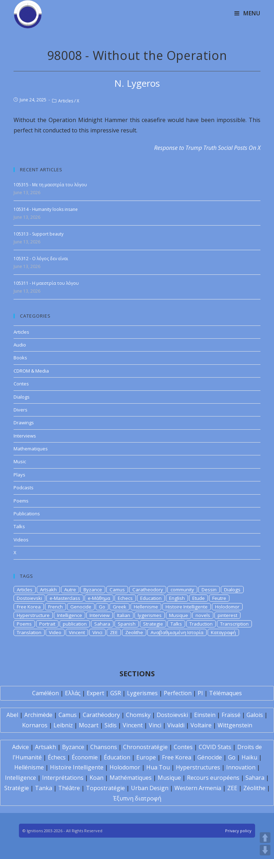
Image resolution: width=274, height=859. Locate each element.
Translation (29, 632)
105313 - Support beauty (39, 234)
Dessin (209, 589)
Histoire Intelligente (187, 606)
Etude (198, 598)
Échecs (57, 757)
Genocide (80, 606)
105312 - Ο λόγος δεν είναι (41, 259)
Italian (123, 615)
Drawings (24, 422)
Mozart (88, 725)
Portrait (47, 624)
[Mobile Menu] (247, 13)
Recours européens (213, 778)
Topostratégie (105, 788)
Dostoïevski (172, 715)
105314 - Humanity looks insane (46, 209)
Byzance (92, 589)
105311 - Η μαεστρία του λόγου (46, 283)
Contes (21, 383)
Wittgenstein (235, 725)
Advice (20, 747)
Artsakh (48, 589)
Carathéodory (101, 715)
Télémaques (225, 693)
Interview (100, 615)
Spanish (127, 624)
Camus (117, 589)
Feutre (219, 598)
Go (102, 606)
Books (20, 357)
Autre (70, 589)
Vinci (97, 632)
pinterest (227, 615)
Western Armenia (197, 788)
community (182, 589)
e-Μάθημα (99, 598)
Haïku (249, 757)
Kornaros (34, 725)
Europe (146, 757)
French (55, 606)
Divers (20, 409)
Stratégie (16, 788)
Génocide (209, 757)
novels (203, 615)
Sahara (102, 624)
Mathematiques (31, 448)
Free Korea (29, 606)
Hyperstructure (33, 615)
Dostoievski (29, 598)
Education (151, 598)
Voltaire (201, 725)
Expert (95, 693)
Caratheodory (147, 589)
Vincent (77, 632)
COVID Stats (215, 747)
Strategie (153, 624)
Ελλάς (73, 693)
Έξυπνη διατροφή (137, 798)
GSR (115, 693)
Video (55, 632)
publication (75, 624)
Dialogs (22, 397)
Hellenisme (146, 606)
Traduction (201, 624)
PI (200, 693)
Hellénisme (29, 767)
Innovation (240, 767)
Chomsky (138, 715)
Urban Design (149, 788)
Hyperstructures (198, 767)
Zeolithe (134, 632)
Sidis (111, 725)
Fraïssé (231, 715)
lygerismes (150, 615)
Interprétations (62, 778)
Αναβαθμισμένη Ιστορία (177, 632)
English (177, 598)
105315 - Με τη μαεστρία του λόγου (50, 185)
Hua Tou (158, 767)
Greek (119, 606)
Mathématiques (131, 778)
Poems (21, 500)
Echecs (125, 598)
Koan (96, 778)
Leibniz (63, 725)
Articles (65, 101)
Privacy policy (238, 830)
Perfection (178, 693)
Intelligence (69, 615)
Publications (27, 513)
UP (265, 837)
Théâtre (69, 788)
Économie (85, 757)
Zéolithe (254, 788)
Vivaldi (175, 725)
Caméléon (45, 693)
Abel (12, 715)
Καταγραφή (223, 632)
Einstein (204, 715)
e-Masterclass (65, 598)
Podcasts (24, 487)
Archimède (38, 715)
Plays (19, 474)
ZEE (114, 632)
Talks (19, 526)
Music (20, 461)
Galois (255, 715)
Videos (21, 539)
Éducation (117, 757)
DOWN (265, 850)
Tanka (43, 788)
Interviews (25, 436)
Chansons (103, 747)
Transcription (234, 624)
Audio (20, 345)
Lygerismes (142, 693)
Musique (178, 615)
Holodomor (227, 606)
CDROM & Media (31, 371)
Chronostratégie (145, 747)
